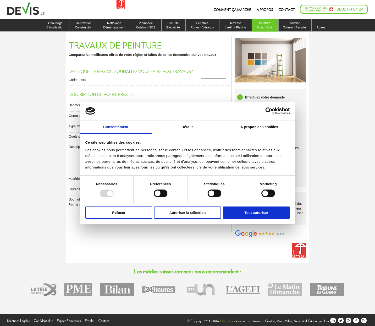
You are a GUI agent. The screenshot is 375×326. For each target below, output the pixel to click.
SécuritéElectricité (173, 25)
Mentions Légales (18, 320)
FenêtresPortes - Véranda (202, 25)
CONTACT (286, 9)
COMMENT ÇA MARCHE (232, 9)
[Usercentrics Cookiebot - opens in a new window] (269, 110)
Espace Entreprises (69, 320)
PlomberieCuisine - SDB (146, 25)
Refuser (119, 213)
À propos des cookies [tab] (259, 127)
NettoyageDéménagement (114, 25)
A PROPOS (265, 9)
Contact (103, 320)
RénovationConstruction (83, 25)
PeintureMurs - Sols (265, 25)
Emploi (89, 320)
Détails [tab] (187, 127)
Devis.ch (225, 320)
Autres (321, 27)
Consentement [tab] (115, 127)
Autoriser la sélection (187, 213)
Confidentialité (43, 320)
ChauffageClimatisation (55, 25)
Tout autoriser (256, 213)
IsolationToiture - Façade (294, 25)
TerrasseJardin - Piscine (235, 25)
